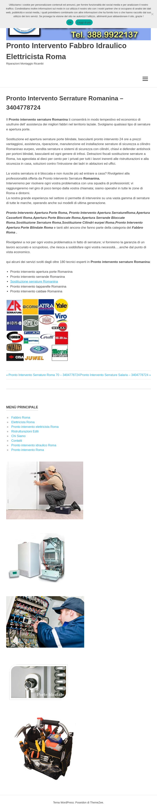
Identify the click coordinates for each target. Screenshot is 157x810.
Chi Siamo (18, 436)
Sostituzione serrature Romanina (34, 281)
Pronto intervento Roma (27, 450)
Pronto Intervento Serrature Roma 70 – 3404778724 (44, 375)
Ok (69, 22)
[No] (152, 14)
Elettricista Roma (23, 422)
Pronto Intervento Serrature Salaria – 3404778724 (114, 375)
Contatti (16, 440)
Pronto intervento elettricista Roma (35, 426)
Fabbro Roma (20, 417)
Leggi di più (84, 22)
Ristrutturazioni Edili (25, 431)
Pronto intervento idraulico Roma (33, 445)
